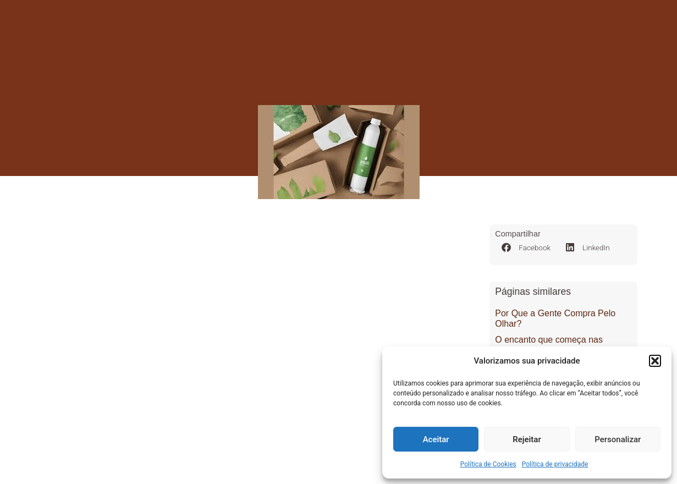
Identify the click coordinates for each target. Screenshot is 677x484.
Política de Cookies (488, 464)
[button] (655, 360)
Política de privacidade (555, 464)
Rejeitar (527, 439)
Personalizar (618, 439)
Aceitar (436, 439)
